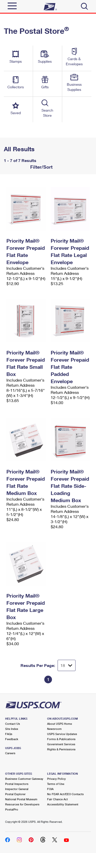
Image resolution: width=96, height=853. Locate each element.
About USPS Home (59, 723)
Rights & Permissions (61, 749)
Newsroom (54, 728)
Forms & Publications (61, 739)
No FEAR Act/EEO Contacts (65, 794)
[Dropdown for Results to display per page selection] (67, 665)
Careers (10, 753)
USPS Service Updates (62, 734)
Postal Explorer (15, 794)
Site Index (11, 728)
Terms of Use (55, 783)
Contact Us (12, 723)
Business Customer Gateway (24, 778)
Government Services (61, 744)
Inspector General (16, 789)
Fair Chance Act (57, 799)
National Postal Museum (21, 799)
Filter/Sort (40, 167)
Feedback (11, 739)
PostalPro (11, 809)
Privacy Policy (56, 778)
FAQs (8, 734)
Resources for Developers (22, 804)
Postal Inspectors (16, 783)
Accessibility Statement (62, 804)
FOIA (50, 789)
